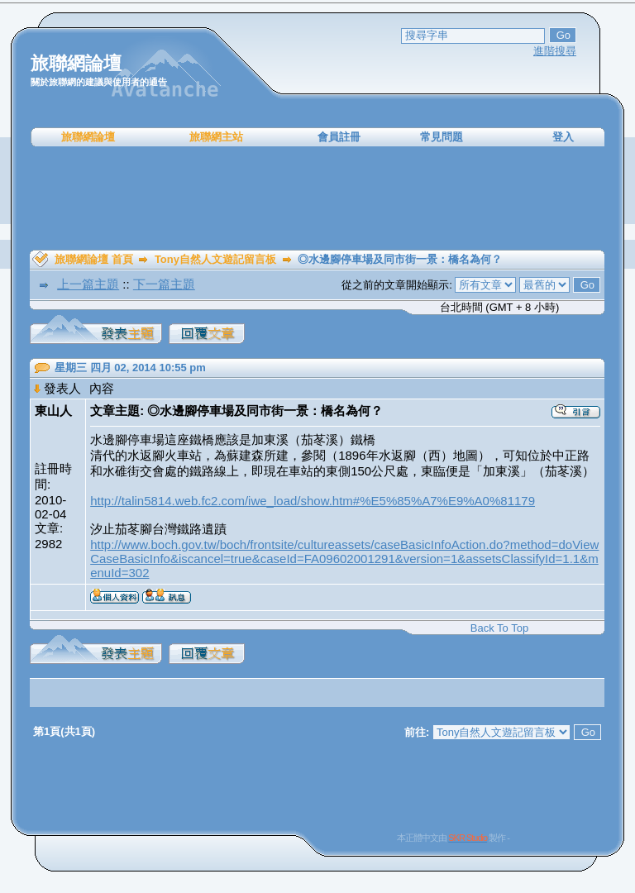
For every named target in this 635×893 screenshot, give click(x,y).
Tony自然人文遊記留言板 (215, 259)
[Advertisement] (317, 198)
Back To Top (499, 628)
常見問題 (441, 137)
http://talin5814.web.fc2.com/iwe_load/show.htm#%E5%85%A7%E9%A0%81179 (312, 501)
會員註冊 (339, 137)
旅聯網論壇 (88, 137)
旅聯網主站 (216, 137)
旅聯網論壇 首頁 (94, 259)
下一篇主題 (164, 284)
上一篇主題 (88, 284)
